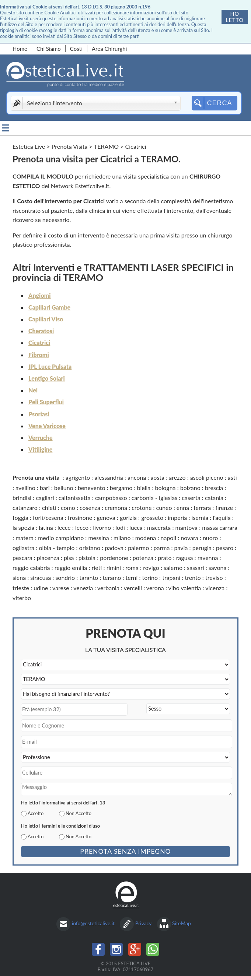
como (68, 507)
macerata (159, 527)
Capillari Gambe (49, 307)
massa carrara (219, 527)
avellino (25, 487)
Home (20, 48)
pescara (22, 557)
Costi (76, 48)
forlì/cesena (48, 517)
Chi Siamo (48, 48)
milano (122, 537)
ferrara (202, 507)
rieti (97, 567)
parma (162, 547)
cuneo (164, 507)
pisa (69, 557)
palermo (138, 547)
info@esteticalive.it (93, 923)
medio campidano (61, 537)
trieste (21, 587)
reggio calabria (31, 567)
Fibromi (38, 354)
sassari (195, 567)
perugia (202, 547)
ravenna (208, 557)
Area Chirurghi (109, 48)
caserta (191, 497)
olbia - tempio (56, 547)
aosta (157, 477)
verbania (108, 587)
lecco (81, 527)
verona (155, 587)
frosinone (80, 517)
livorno (102, 527)
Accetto (35, 813)
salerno (173, 567)
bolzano (190, 487)
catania (214, 497)
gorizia (128, 517)
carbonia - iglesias (154, 497)
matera (24, 537)
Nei (33, 390)
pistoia (87, 557)
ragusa (184, 557)
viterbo (22, 597)
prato (164, 557)
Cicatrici (39, 342)
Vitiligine (40, 449)
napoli (168, 537)
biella (144, 487)
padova (114, 547)
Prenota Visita (70, 146)
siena (19, 577)
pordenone (114, 557)
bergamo (121, 487)
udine (41, 587)
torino (150, 577)
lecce (64, 527)
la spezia (23, 527)
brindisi (22, 497)
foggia (20, 517)
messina (98, 537)
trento (193, 577)
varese (60, 587)
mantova (186, 527)
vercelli (133, 587)
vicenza (214, 587)
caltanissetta (75, 497)
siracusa (40, 577)
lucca (136, 527)
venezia (83, 587)
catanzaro (25, 507)
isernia (200, 517)
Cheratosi (41, 330)
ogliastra (23, 547)
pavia (181, 547)
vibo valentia (184, 587)
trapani (171, 577)
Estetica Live (29, 146)
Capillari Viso (45, 319)
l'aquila (221, 517)
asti (232, 477)
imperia (177, 517)
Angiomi (39, 295)
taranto (88, 577)
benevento (91, 487)
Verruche (40, 437)
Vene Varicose (47, 425)
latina (46, 527)
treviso (214, 577)
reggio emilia (71, 567)
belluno (63, 487)
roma (132, 567)
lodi (120, 527)
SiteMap (181, 923)
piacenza (48, 557)
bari (45, 487)
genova (106, 517)
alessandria (108, 477)
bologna (165, 487)
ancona (137, 477)
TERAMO (106, 146)
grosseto (152, 517)
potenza (143, 557)
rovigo (151, 567)
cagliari (45, 497)
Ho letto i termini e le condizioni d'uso (60, 826)
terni (132, 577)
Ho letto (235, 17)
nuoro (210, 537)
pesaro (224, 547)
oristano (89, 547)
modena (145, 537)
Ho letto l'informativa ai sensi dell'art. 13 (63, 803)
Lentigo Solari (46, 378)
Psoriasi (38, 414)
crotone (141, 507)
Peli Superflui (46, 401)
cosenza (90, 507)
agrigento (78, 477)
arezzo (177, 477)
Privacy (143, 923)
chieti (49, 507)
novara (189, 537)
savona (218, 567)
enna (183, 507)
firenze (224, 507)
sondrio (65, 577)
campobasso (111, 497)
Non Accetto (78, 813)
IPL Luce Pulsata (50, 366)
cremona (116, 507)
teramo (111, 577)
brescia (214, 487)
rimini (114, 567)
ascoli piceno (206, 477)
